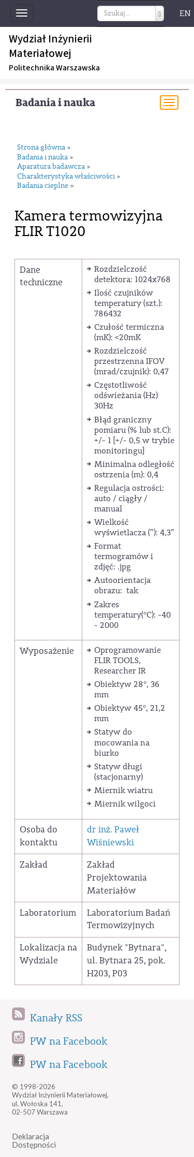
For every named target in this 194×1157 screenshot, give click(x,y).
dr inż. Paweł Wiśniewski (113, 836)
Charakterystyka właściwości (66, 176)
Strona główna (41, 147)
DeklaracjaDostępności (34, 1141)
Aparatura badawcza (51, 167)
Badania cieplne (42, 186)
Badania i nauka (55, 102)
